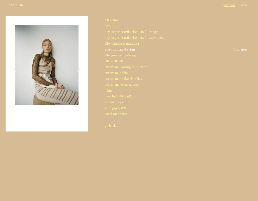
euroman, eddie (117, 73)
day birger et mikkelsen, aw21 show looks (135, 38)
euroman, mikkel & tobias (124, 79)
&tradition (112, 20)
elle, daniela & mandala (122, 44)
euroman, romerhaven (122, 85)
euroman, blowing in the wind (126, 67)
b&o (107, 26)
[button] (14, 68)
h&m (108, 90)
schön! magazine (117, 102)
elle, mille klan (115, 61)
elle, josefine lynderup (121, 55)
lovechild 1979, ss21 (118, 96)
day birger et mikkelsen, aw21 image (132, 32)
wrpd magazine (116, 114)
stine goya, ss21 (115, 108)
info (244, 5)
